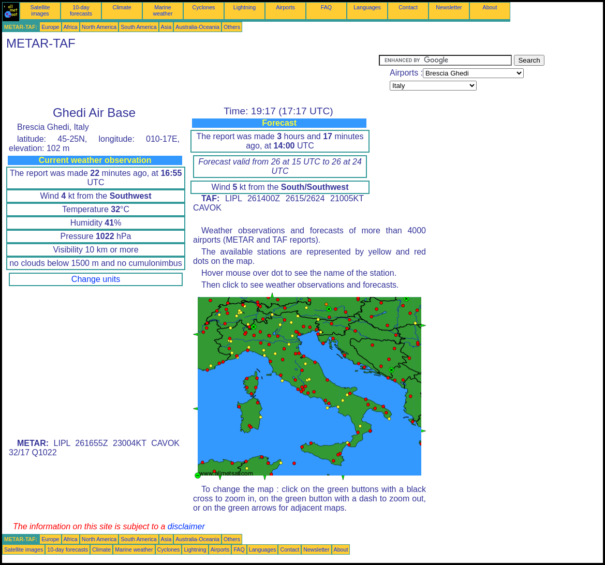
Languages (367, 7)
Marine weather (163, 10)
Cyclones (204, 7)
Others (232, 27)
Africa (71, 27)
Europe (50, 27)
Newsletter (449, 7)
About (490, 7)
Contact (408, 7)
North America (99, 27)
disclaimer (186, 526)
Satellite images (40, 10)
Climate (121, 7)
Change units (95, 279)
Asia (166, 27)
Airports (285, 7)
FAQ (326, 7)
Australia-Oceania (197, 27)
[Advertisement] (190, 78)
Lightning (244, 7)
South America (138, 27)
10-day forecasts (81, 10)
